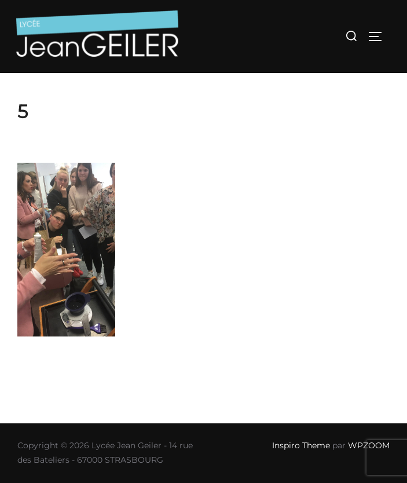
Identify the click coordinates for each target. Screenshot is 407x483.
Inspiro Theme (301, 445)
